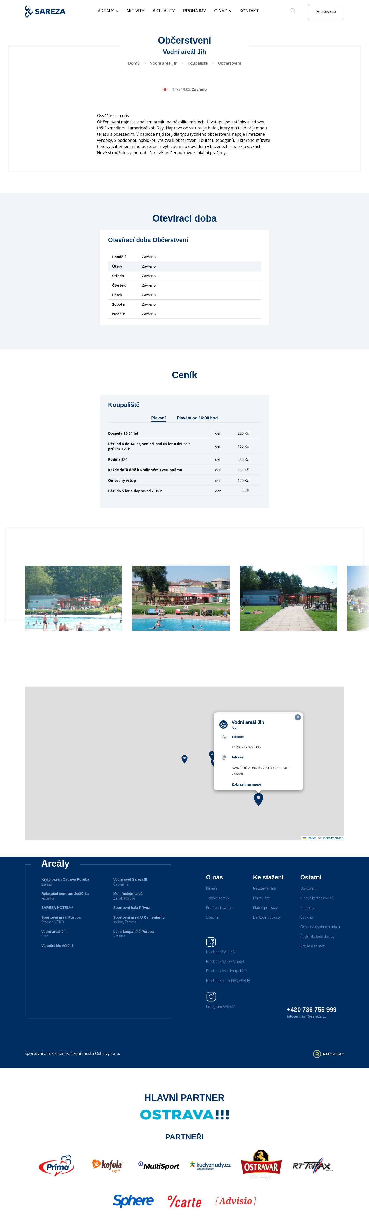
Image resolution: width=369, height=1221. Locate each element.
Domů (134, 63)
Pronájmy (194, 11)
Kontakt (249, 11)
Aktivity (135, 11)
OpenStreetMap (332, 851)
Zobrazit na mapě (246, 797)
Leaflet (309, 851)
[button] (184, 772)
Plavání (158, 418)
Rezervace (326, 11)
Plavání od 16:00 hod (197, 418)
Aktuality (164, 11)
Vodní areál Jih (164, 63)
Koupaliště (198, 63)
